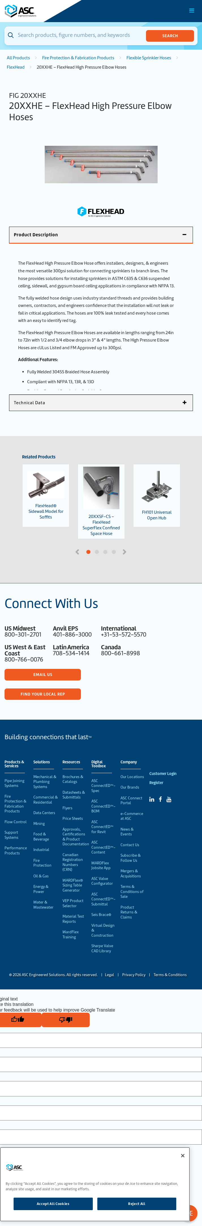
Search (170, 35)
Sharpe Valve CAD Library (102, 948)
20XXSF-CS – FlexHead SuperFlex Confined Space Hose (101, 501)
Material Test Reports (73, 919)
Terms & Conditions (170, 974)
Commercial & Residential (45, 800)
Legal (109, 974)
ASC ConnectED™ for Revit (102, 827)
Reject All (136, 1203)
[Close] (183, 1155)
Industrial (41, 849)
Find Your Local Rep (43, 694)
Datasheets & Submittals (74, 795)
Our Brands (130, 787)
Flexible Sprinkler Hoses (148, 58)
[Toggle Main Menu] (191, 10)
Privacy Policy (133, 974)
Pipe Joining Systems (14, 783)
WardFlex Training (71, 934)
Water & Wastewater (43, 905)
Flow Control (16, 822)
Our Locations (132, 776)
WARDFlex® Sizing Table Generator (73, 885)
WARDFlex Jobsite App (101, 866)
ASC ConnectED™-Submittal (103, 899)
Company (129, 762)
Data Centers (44, 812)
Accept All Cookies (53, 1203)
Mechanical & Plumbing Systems (44, 781)
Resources (71, 762)
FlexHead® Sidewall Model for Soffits (46, 495)
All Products (18, 58)
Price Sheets (73, 818)
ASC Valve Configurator (102, 881)
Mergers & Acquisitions (131, 874)
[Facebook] (160, 799)
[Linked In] (151, 799)
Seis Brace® (101, 914)
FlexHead (16, 67)
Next (125, 551)
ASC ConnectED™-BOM (103, 806)
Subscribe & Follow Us (131, 858)
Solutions (41, 762)
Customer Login (163, 773)
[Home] (36, 11)
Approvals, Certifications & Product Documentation (76, 837)
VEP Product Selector (73, 903)
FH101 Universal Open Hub (156, 495)
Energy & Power (40, 889)
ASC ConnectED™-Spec (103, 785)
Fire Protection (42, 863)
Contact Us (130, 844)
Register (156, 782)
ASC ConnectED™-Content (103, 847)
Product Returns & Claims (129, 912)
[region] (95, 1184)
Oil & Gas (41, 876)
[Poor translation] (66, 1020)
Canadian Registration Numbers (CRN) (73, 862)
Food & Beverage (41, 837)
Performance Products (16, 851)
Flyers (67, 808)
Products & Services (14, 764)
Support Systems (11, 835)
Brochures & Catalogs (73, 779)
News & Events (127, 832)
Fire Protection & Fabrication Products (78, 58)
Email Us (42, 674)
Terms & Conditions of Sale (132, 891)
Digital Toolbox (98, 764)
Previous (78, 551)
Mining (39, 823)
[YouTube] (168, 799)
